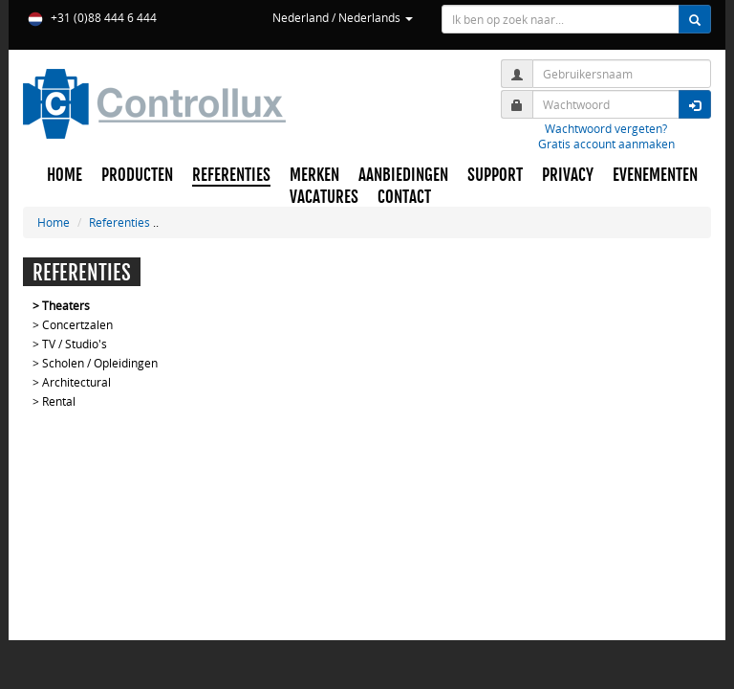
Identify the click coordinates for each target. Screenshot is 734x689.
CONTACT (404, 197)
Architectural (76, 381)
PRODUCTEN (137, 175)
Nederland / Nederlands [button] (342, 17)
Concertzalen (77, 324)
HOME (64, 175)
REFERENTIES (231, 175)
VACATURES (324, 197)
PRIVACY (568, 175)
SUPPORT (495, 175)
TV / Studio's (74, 343)
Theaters (66, 305)
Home (53, 222)
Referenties (119, 222)
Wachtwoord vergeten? (606, 128)
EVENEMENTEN (655, 175)
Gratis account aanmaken (606, 143)
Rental (59, 401)
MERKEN (314, 175)
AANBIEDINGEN (403, 175)
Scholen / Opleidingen (100, 362)
